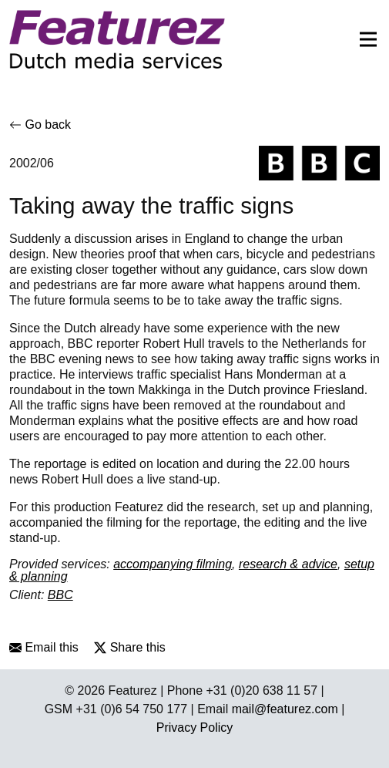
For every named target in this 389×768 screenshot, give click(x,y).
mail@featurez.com (285, 709)
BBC (60, 594)
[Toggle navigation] (363, 39)
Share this (129, 647)
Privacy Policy (194, 727)
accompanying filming (172, 564)
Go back (40, 124)
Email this (44, 647)
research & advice (288, 564)
